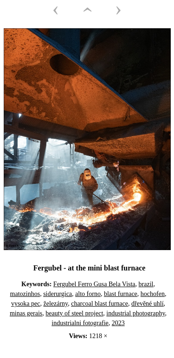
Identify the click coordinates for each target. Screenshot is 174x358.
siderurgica (57, 293)
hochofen (153, 293)
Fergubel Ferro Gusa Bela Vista (94, 284)
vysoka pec (25, 303)
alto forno (88, 293)
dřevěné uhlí (147, 303)
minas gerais (26, 313)
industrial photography (135, 313)
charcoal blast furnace (99, 303)
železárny (55, 303)
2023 (118, 323)
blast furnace (120, 293)
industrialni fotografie (80, 323)
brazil (146, 284)
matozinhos (25, 293)
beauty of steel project (74, 313)
